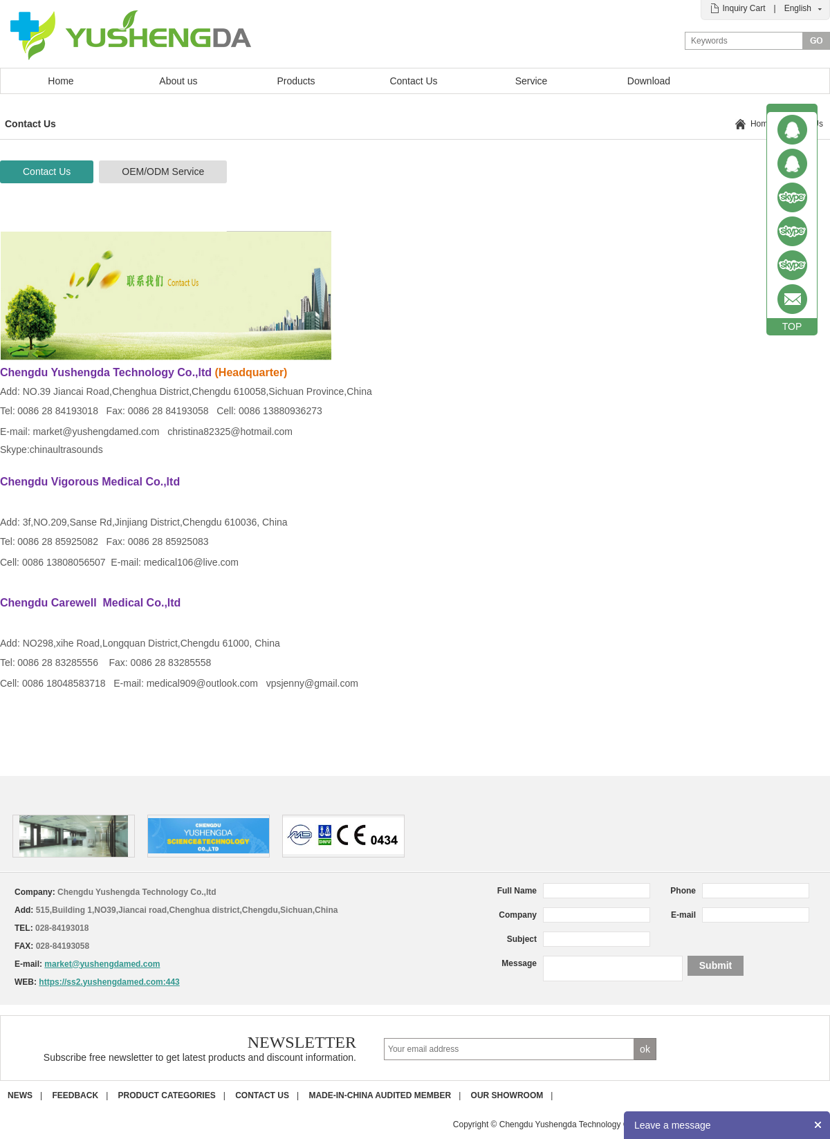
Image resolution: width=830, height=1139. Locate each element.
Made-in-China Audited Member (379, 1095)
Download (648, 80)
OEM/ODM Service (163, 171)
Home (60, 80)
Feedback (75, 1095)
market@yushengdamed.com (102, 964)
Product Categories (167, 1095)
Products (296, 80)
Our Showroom (507, 1095)
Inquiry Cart (743, 8)
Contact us (262, 1095)
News (20, 1095)
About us (178, 80)
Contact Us (413, 80)
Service (531, 80)
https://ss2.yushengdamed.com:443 (109, 982)
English (797, 8)
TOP (792, 326)
